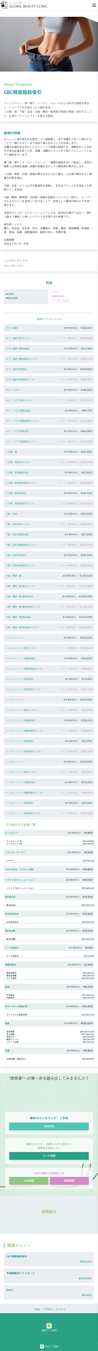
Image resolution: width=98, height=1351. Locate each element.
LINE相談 (29, 1180)
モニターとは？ (61, 300)
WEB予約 (49, 1126)
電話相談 (69, 1180)
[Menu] (94, 5)
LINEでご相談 (49, 1327)
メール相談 (49, 1155)
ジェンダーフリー (14, 265)
